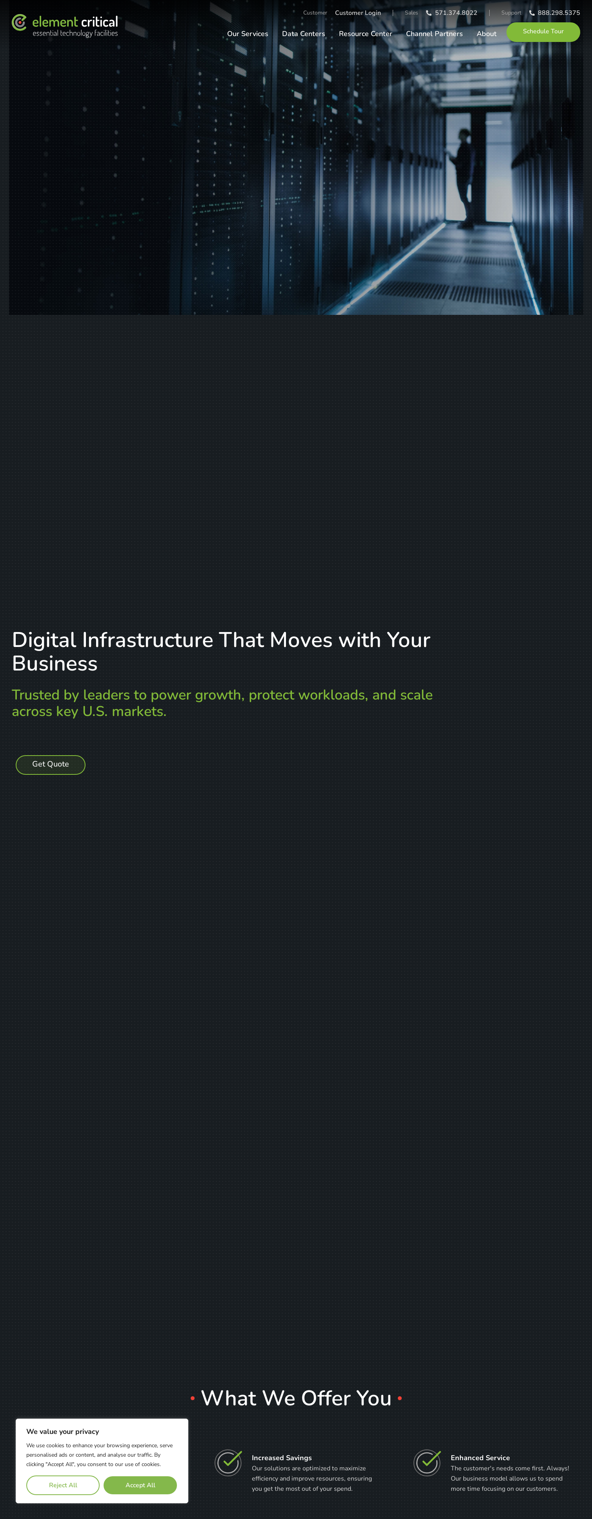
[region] (102, 1461)
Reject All (63, 1485)
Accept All (140, 1485)
